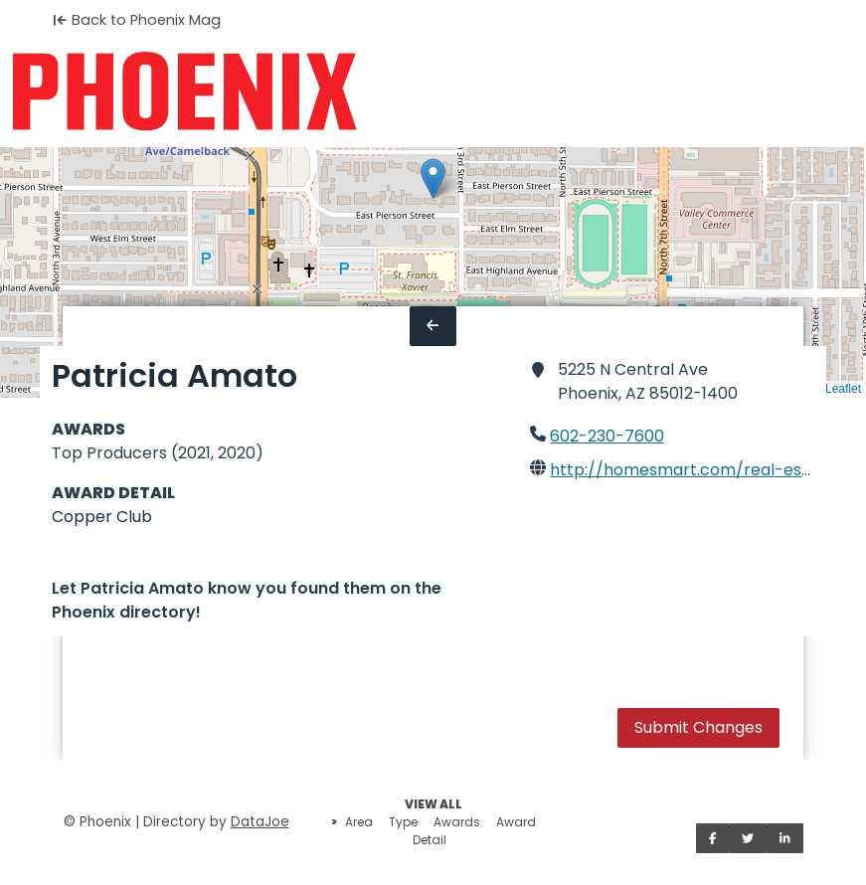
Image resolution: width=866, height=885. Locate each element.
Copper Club (102, 516)
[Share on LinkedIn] (785, 838)
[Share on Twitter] (748, 838)
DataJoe (260, 821)
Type (403, 821)
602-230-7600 (607, 436)
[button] (433, 178)
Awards (456, 821)
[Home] (184, 91)
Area (359, 821)
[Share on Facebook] (713, 838)
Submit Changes (698, 727)
